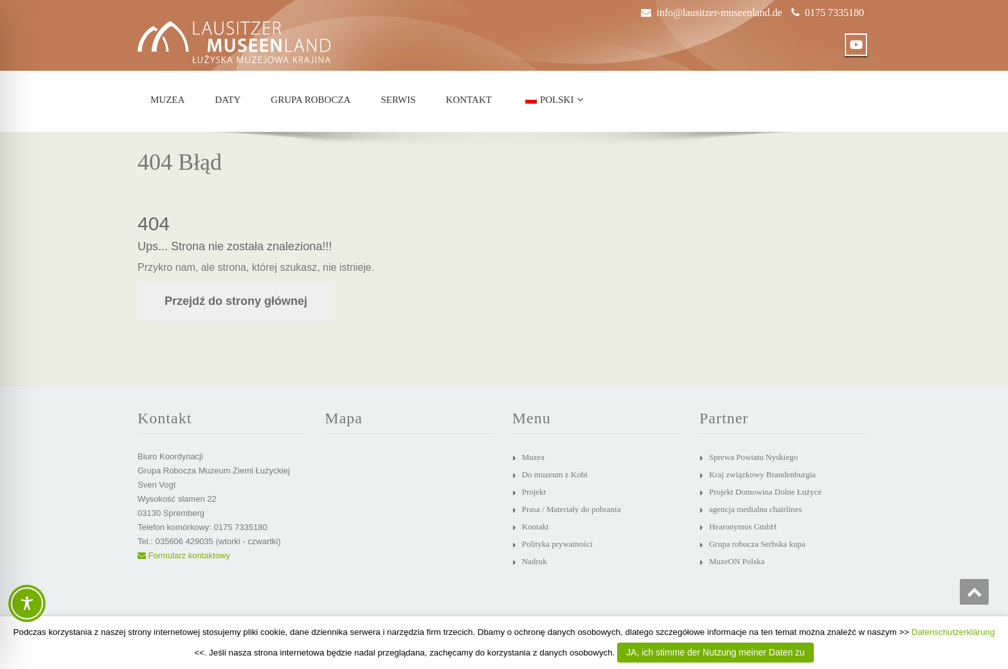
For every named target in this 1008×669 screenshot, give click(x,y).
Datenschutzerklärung (953, 632)
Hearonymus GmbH (743, 526)
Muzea (167, 100)
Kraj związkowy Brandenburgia (762, 474)
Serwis (398, 100)
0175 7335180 (834, 12)
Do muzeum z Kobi (555, 474)
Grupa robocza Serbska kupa (757, 544)
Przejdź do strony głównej (236, 301)
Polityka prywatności (557, 544)
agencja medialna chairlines (755, 509)
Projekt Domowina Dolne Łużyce (765, 492)
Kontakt (469, 100)
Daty (227, 100)
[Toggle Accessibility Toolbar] (27, 603)
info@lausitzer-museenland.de (719, 12)
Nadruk (534, 561)
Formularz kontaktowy (184, 555)
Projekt (534, 492)
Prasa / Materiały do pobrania (571, 509)
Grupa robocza (310, 100)
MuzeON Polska (736, 561)
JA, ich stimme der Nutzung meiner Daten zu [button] (715, 652)
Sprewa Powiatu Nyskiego (753, 457)
